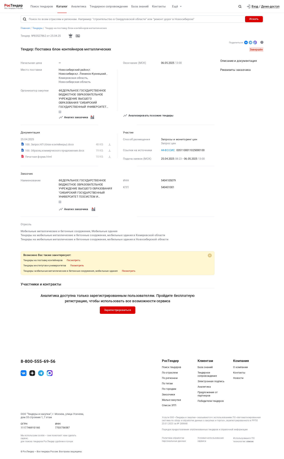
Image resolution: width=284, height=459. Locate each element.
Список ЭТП (169, 406)
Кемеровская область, (74, 79)
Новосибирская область (75, 83)
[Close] (210, 257)
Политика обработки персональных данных (174, 441)
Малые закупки (171, 401)
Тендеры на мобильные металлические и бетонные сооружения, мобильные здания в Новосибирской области (94, 240)
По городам (169, 390)
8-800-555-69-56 (38, 362)
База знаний (140, 6)
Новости (238, 379)
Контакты (159, 6)
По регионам (170, 379)
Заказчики (168, 395)
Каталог (62, 6)
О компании (240, 368)
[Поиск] (25, 20)
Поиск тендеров (41, 6)
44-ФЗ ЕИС (168, 151)
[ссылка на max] (50, 375)
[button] (240, 6)
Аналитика (78, 6)
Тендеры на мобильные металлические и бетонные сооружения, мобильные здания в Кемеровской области (93, 236)
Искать (253, 20)
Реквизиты (235, 71)
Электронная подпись (211, 382)
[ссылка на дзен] (32, 375)
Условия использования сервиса (211, 441)
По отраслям (170, 374)
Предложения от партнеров (208, 395)
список (250, 443)
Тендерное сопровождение (109, 6)
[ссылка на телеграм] (41, 375)
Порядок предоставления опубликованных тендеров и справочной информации (205, 431)
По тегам (167, 385)
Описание (238, 62)
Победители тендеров (211, 402)
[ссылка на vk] (23, 375)
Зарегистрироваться (117, 311)
